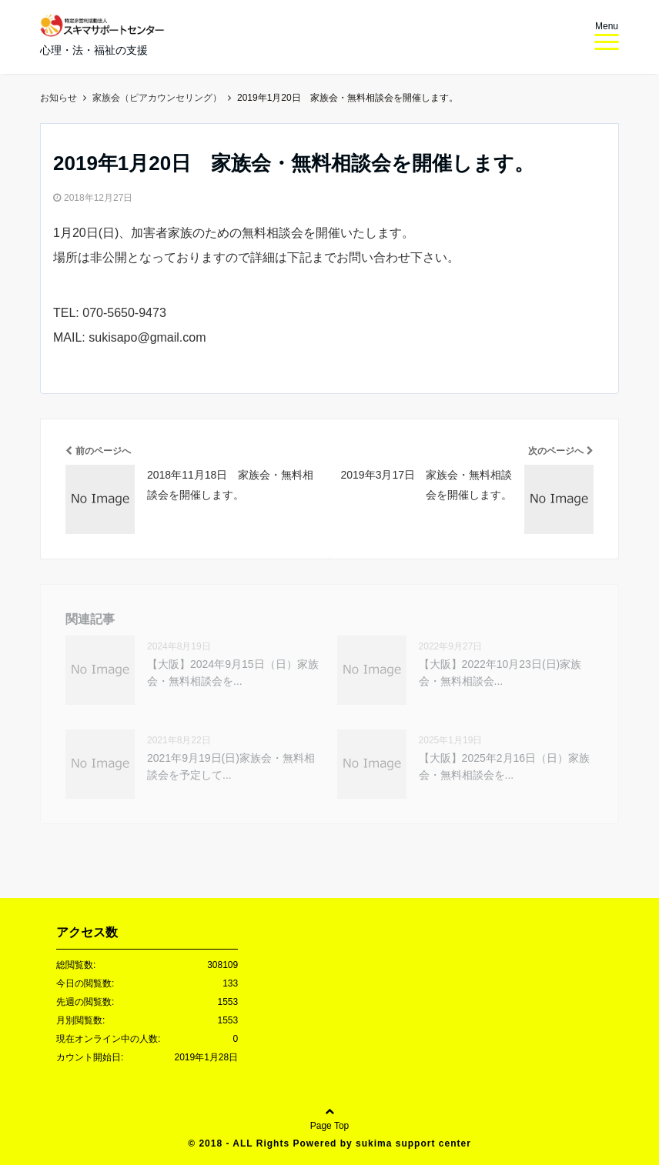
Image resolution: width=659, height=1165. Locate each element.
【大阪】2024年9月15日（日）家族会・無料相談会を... (233, 672)
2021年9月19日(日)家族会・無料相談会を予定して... (231, 766)
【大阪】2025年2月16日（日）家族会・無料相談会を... (504, 766)
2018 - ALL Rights (246, 1143)
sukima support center (413, 1143)
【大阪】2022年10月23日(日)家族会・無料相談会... (500, 672)
